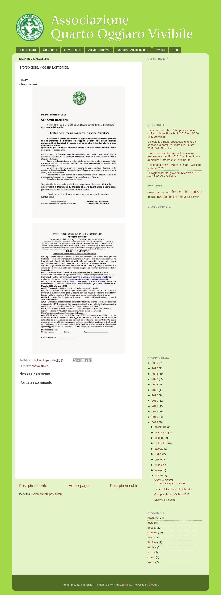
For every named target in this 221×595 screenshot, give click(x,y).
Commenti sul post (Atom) (47, 494)
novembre (161, 432)
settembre (161, 443)
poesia (36, 366)
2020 (155, 395)
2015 (155, 422)
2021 (155, 390)
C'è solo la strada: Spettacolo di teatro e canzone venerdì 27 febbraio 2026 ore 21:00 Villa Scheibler (172, 145)
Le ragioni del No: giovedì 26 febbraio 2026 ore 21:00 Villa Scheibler (173, 174)
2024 (155, 373)
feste (176, 191)
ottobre (160, 437)
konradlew (125, 584)
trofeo (44, 366)
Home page (28, 49)
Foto (175, 49)
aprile (159, 470)
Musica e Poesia (164, 499)
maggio (160, 464)
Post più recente (33, 485)
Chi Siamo (50, 49)
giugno (159, 459)
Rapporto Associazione (132, 49)
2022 (155, 384)
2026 (155, 362)
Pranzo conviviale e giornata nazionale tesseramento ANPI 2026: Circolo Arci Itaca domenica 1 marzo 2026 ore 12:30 (174, 156)
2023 (155, 379)
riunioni (172, 196)
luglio (158, 454)
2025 (155, 368)
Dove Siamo (72, 49)
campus (153, 192)
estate (165, 192)
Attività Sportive (98, 49)
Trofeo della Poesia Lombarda (172, 489)
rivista (181, 196)
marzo (159, 475)
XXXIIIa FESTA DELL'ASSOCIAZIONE (170, 482)
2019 (155, 400)
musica (151, 196)
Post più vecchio (124, 485)
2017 (155, 411)
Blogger (153, 584)
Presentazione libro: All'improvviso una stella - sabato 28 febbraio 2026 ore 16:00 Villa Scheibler (173, 133)
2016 (155, 416)
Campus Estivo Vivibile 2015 (172, 494)
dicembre (161, 426)
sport (190, 196)
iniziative (193, 191)
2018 (155, 406)
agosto (159, 448)
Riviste (160, 49)
